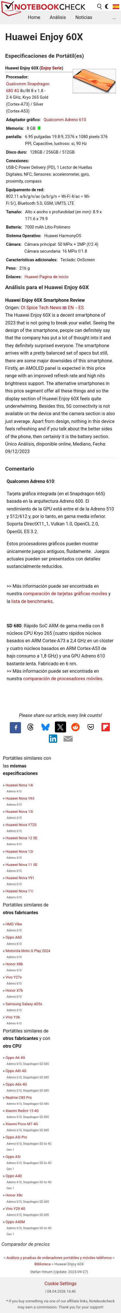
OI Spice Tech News (41, 307)
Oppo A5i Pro (16, 1137)
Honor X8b (14, 964)
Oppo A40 (13, 1176)
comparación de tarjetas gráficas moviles (65, 593)
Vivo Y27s (13, 977)
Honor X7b (14, 990)
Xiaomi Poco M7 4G (21, 1124)
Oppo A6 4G (15, 1057)
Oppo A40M (15, 1222)
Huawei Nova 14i (19, 785)
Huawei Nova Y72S (21, 825)
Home (34, 17)
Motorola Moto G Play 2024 (27, 951)
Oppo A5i (12, 1157)
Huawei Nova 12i (19, 851)
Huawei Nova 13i (19, 811)
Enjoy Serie (51, 68)
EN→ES (76, 307)
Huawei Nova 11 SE (21, 865)
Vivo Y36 (12, 1017)
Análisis (58, 17)
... (114, 17)
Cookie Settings (61, 1283)
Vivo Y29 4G (15, 1208)
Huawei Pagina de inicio (46, 276)
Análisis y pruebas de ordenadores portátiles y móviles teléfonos (59, 1258)
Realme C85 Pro (18, 1097)
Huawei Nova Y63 (19, 798)
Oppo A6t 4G (15, 1071)
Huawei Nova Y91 (19, 878)
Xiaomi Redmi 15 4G (22, 1111)
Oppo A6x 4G (16, 1084)
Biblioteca (42, 1264)
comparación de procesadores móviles (62, 678)
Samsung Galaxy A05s (23, 1004)
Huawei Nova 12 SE (21, 838)
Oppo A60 (13, 937)
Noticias (83, 17)
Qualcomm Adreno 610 (65, 119)
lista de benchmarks (32, 601)
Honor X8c (14, 1195)
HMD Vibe (13, 924)
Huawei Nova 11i (19, 891)
